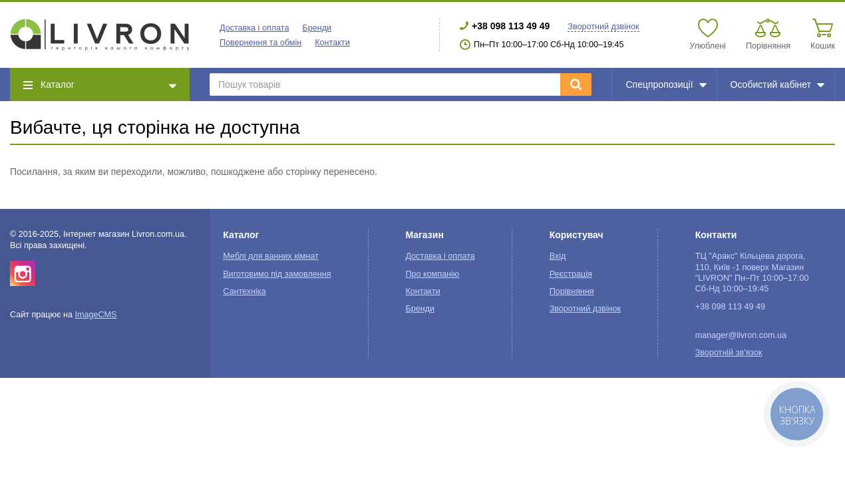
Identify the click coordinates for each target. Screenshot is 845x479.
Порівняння (572, 291)
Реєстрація (571, 274)
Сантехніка (244, 291)
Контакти (332, 42)
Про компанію (432, 274)
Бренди (316, 28)
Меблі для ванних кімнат (271, 256)
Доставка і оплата (254, 28)
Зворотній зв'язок (728, 352)
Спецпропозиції (665, 84)
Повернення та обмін (260, 42)
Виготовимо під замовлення (277, 274)
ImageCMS (95, 314)
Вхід (558, 256)
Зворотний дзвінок (603, 26)
